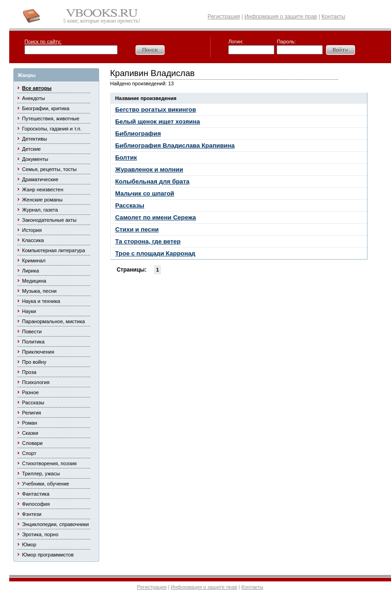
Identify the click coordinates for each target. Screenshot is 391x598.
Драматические (40, 179)
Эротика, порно (40, 534)
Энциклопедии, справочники (55, 524)
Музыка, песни (39, 291)
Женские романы (42, 199)
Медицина (34, 281)
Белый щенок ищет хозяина (157, 121)
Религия (31, 412)
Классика (33, 240)
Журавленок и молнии (149, 169)
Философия (36, 504)
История (32, 230)
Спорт (29, 453)
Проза (29, 372)
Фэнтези (31, 514)
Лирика (30, 270)
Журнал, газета (40, 210)
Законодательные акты (49, 220)
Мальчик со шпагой (144, 193)
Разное (30, 392)
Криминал (34, 260)
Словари (32, 443)
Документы (35, 159)
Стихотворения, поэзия (49, 463)
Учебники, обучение (45, 483)
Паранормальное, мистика (53, 321)
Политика (33, 341)
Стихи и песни (137, 229)
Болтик (126, 157)
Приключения (38, 352)
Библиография (138, 133)
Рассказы (33, 402)
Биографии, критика (46, 108)
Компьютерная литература (53, 250)
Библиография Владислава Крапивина (175, 145)
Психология (36, 382)
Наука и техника (41, 301)
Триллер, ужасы (41, 473)
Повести (32, 331)
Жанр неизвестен (42, 189)
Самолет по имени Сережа (155, 217)
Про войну (34, 362)
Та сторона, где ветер (148, 241)
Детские (31, 149)
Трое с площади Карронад (155, 253)
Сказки (30, 433)
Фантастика (35, 494)
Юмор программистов (48, 554)
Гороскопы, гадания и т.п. (52, 128)
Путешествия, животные (50, 118)
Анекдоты (33, 98)
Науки (29, 311)
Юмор (29, 544)
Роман (29, 423)
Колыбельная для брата (152, 181)
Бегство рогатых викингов (155, 109)
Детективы (34, 139)
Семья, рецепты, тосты (49, 169)
